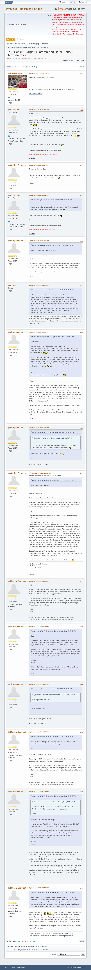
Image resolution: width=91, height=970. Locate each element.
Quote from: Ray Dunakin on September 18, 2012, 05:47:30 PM (52, 245)
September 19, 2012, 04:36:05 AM (39, 732)
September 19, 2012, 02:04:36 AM (39, 581)
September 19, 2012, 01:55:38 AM (41, 473)
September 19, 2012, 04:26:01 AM (39, 684)
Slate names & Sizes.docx (39, 564)
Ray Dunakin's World (35, 93)
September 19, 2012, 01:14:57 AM (39, 240)
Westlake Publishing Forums (24, 8)
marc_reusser (16, 110)
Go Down (10, 67)
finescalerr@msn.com (75, 34)
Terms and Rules (75, 967)
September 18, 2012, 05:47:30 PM (39, 73)
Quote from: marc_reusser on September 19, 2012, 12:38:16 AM (53, 432)
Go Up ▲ (83, 967)
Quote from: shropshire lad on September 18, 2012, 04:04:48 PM (53, 290)
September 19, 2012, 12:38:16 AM (39, 195)
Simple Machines (20, 967)
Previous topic (68, 61)
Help (68, 967)
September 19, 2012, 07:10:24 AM (39, 791)
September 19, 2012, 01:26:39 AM (39, 285)
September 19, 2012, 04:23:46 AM (39, 626)
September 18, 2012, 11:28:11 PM (39, 109)
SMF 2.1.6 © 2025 (10, 967)
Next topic (80, 61)
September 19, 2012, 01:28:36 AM (39, 332)
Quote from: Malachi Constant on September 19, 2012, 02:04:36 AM (54, 631)
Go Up (9, 941)
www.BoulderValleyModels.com (63, 619)
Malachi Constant (18, 581)
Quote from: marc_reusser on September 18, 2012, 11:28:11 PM (53, 337)
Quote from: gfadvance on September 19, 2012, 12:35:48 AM (51, 200)
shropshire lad (16, 241)
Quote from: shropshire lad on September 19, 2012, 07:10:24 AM (53, 892)
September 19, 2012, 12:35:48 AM (39, 165)
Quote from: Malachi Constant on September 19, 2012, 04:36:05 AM (54, 796)
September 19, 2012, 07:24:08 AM (39, 888)
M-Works (32, 158)
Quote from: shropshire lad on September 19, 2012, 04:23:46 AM (53, 737)
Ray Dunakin (16, 73)
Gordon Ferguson (18, 165)
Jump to (54, 954)
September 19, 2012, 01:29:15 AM (39, 427)
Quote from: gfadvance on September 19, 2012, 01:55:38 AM (51, 689)
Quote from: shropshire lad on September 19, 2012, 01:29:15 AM (53, 480)
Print (82, 67)
